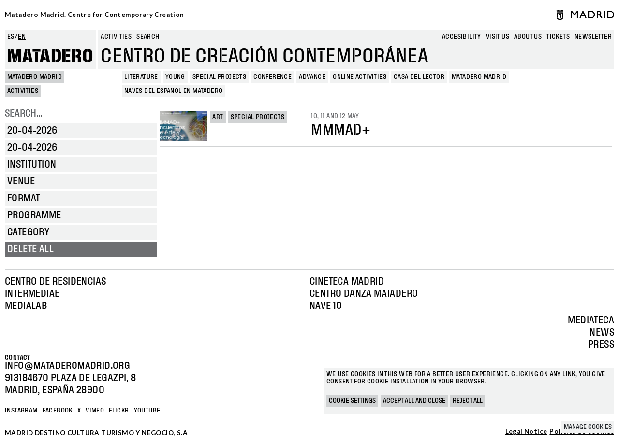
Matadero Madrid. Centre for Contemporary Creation (94, 14)
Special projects (257, 117)
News (602, 332)
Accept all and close (414, 400)
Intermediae (32, 294)
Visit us (497, 36)
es (11, 36)
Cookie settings (352, 400)
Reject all (468, 400)
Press (601, 345)
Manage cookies (588, 427)
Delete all (30, 249)
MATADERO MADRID (34, 77)
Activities (116, 36)
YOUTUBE (147, 410)
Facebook (58, 410)
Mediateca (591, 320)
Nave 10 (326, 306)
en (22, 36)
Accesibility (461, 36)
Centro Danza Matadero (364, 294)
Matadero (50, 56)
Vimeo (95, 410)
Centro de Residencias (55, 282)
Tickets (558, 36)
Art (217, 117)
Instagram (21, 410)
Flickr (119, 410)
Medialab (26, 306)
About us (528, 36)
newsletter (593, 36)
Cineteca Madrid (347, 282)
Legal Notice (526, 431)
